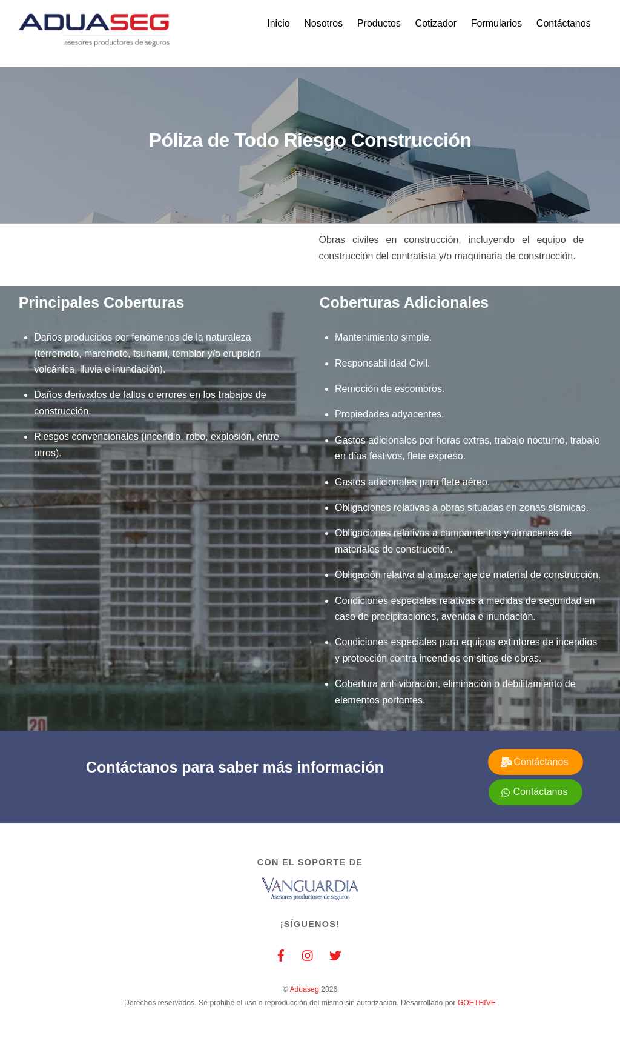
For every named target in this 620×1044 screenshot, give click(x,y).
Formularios (496, 23)
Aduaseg (303, 989)
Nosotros (323, 23)
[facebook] (281, 954)
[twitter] (335, 954)
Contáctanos (563, 23)
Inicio (278, 23)
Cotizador (436, 23)
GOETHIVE (477, 1003)
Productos (379, 23)
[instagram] (308, 954)
